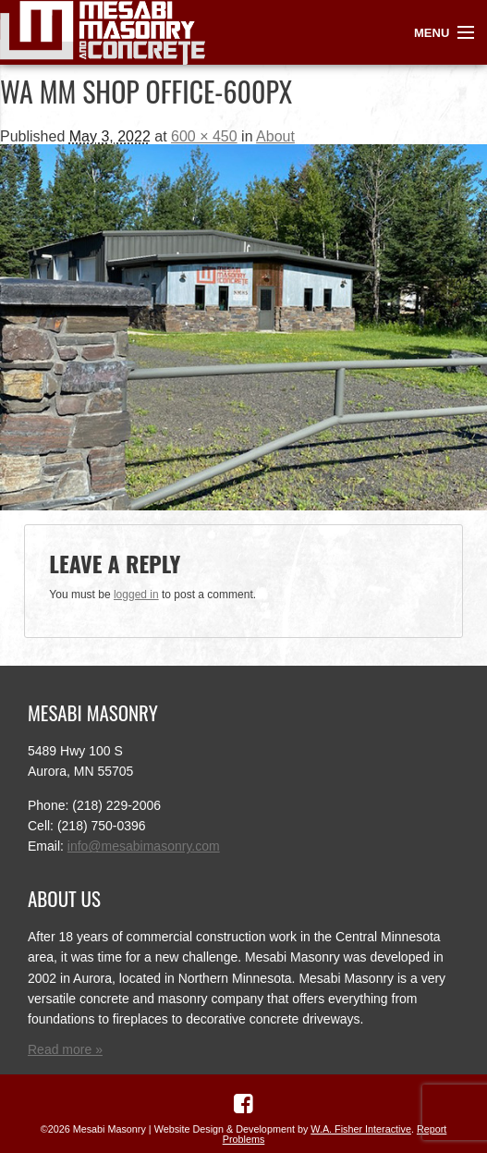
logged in (136, 594)
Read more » (65, 1049)
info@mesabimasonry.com (143, 846)
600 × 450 (204, 136)
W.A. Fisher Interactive (360, 1129)
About (275, 136)
